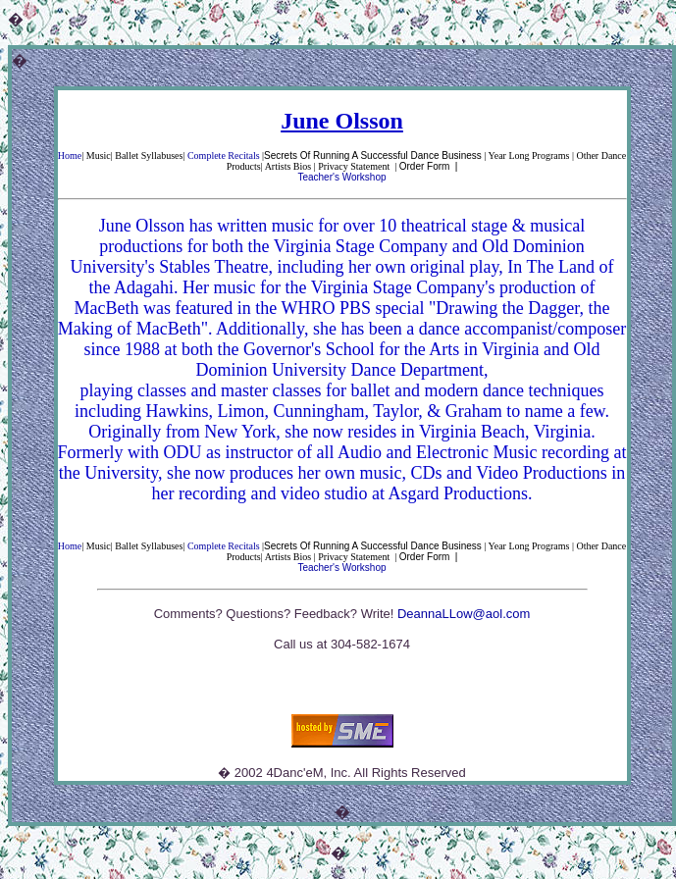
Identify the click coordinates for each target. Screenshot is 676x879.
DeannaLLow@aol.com (463, 613)
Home (69, 155)
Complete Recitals (223, 155)
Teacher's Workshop (341, 177)
